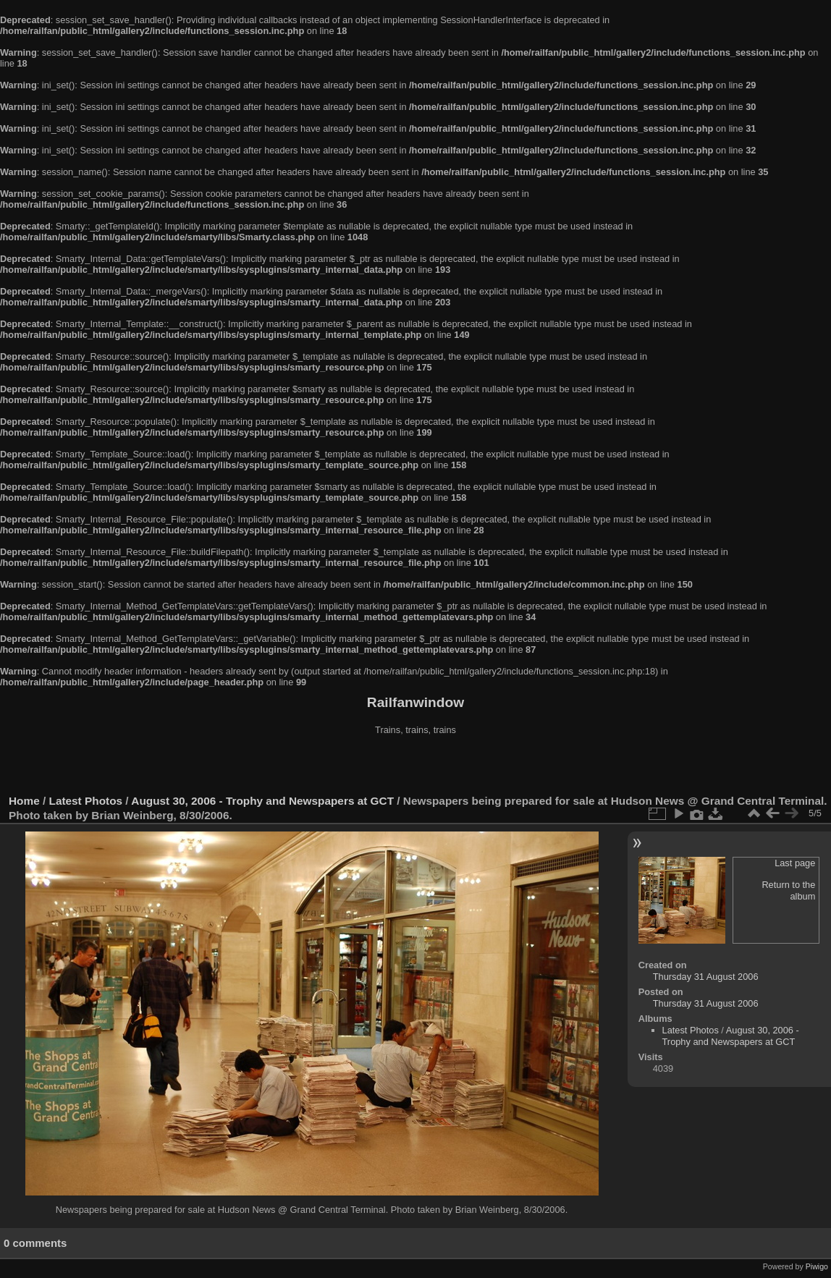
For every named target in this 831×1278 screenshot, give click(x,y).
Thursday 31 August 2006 (706, 976)
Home (24, 801)
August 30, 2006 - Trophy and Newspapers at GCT (262, 801)
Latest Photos (86, 801)
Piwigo (817, 1266)
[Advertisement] (415, 766)
